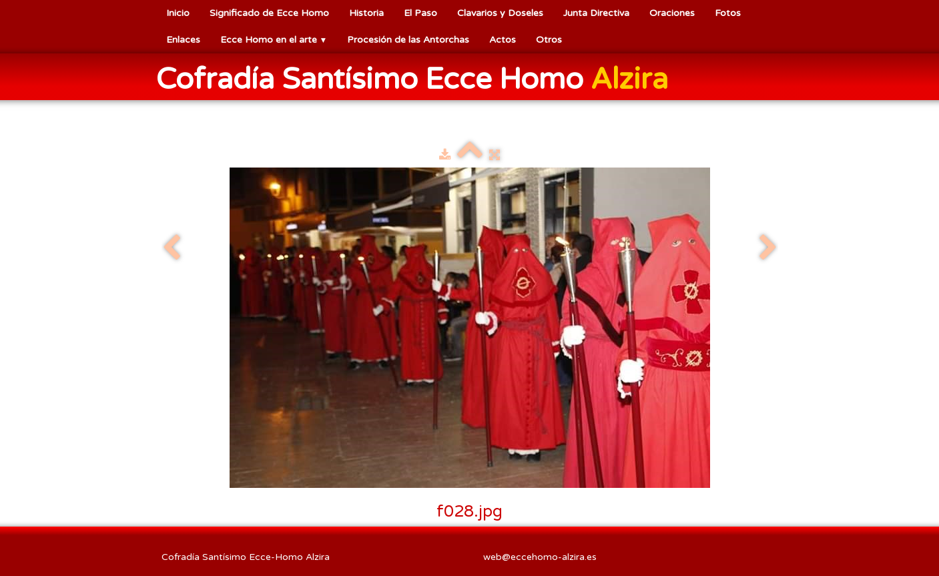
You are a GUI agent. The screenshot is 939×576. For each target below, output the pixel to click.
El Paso (420, 13)
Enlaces (183, 39)
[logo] (417, 78)
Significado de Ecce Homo (269, 13)
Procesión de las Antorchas (408, 39)
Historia (366, 13)
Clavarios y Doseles (500, 13)
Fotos (728, 13)
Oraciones (672, 13)
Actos (502, 39)
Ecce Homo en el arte (274, 39)
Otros (549, 39)
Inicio (178, 13)
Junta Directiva (596, 13)
